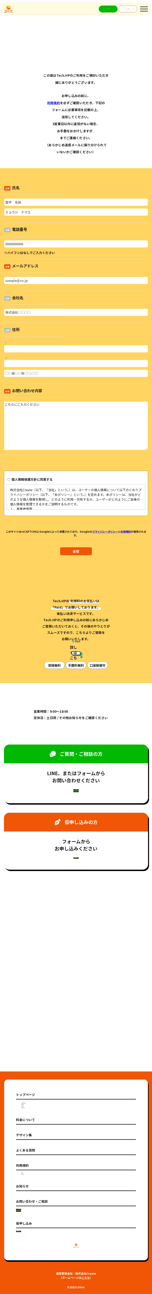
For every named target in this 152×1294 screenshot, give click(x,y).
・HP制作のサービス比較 (36, 986)
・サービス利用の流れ (34, 1021)
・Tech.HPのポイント (35, 977)
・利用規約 (28, 1090)
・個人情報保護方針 (33, 1099)
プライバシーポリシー (105, 531)
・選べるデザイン (32, 1003)
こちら (86, 1278)
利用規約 (53, 102)
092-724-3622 (93, 130)
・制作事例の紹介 (32, 995)
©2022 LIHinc (76, 1287)
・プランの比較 (30, 1012)
